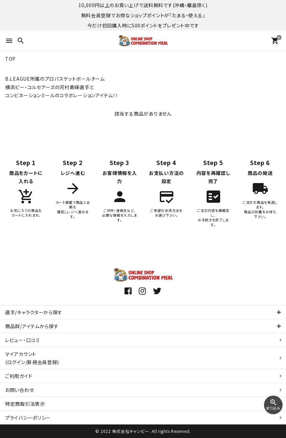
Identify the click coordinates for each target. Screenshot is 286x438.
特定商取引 (25, 403)
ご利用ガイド (18, 376)
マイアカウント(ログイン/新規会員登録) (32, 358)
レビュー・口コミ (22, 340)
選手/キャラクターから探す (33, 312)
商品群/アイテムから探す (31, 326)
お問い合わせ (19, 389)
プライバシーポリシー (28, 417)
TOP (10, 58)
